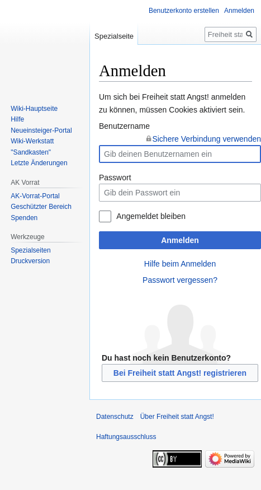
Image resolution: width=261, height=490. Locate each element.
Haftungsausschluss (126, 437)
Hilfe (17, 119)
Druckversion (30, 261)
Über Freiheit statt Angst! (177, 417)
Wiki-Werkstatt (32, 141)
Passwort (115, 177)
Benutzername (124, 126)
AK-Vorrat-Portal (35, 196)
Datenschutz (115, 417)
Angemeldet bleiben (151, 216)
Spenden (24, 218)
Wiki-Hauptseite (34, 109)
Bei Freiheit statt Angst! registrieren (179, 372)
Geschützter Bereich (41, 207)
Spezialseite (114, 36)
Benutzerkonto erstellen (184, 11)
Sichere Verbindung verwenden (206, 138)
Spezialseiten (30, 250)
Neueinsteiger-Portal (41, 130)
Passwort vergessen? (180, 280)
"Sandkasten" (31, 152)
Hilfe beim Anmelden (180, 263)
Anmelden (180, 240)
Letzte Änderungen (39, 163)
